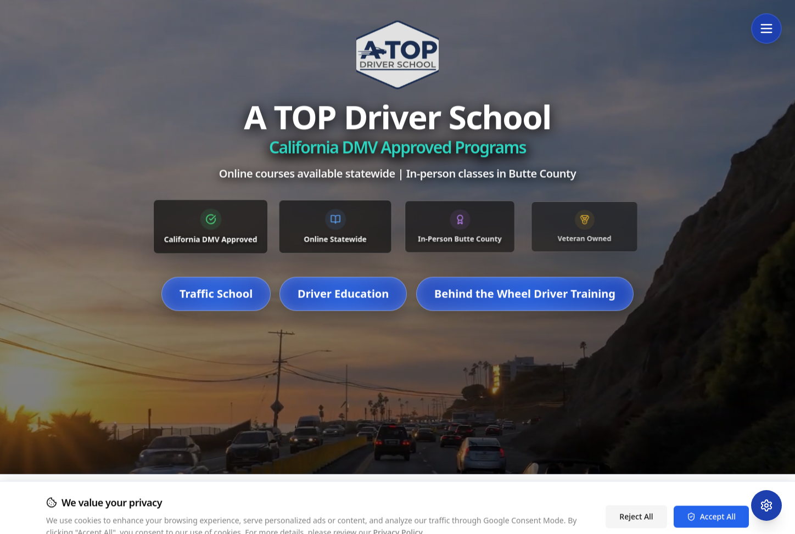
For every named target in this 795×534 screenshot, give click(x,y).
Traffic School (216, 308)
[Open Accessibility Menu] (766, 505)
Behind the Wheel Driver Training (524, 308)
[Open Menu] (766, 28)
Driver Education (343, 308)
